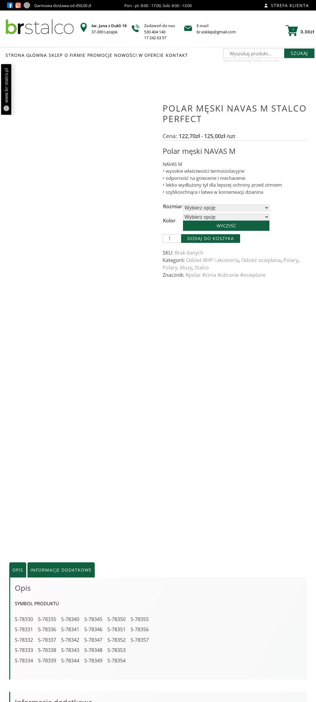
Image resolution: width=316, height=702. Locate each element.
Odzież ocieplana (261, 260)
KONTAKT (177, 55)
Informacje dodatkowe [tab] (61, 299)
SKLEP (56, 55)
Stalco (202, 267)
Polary (290, 260)
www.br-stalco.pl (6, 89)
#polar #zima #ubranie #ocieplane (225, 275)
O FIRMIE (74, 55)
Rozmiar (172, 206)
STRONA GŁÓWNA (26, 55)
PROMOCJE (99, 55)
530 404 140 (154, 32)
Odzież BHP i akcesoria (212, 260)
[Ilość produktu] (172, 238)
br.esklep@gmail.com (216, 32)
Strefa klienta (286, 5)
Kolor (169, 220)
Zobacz (59, 656)
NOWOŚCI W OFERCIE (139, 55)
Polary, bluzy (177, 267)
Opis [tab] (17, 299)
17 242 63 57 (155, 37)
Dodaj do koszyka (210, 238)
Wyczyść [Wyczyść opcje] (226, 226)
